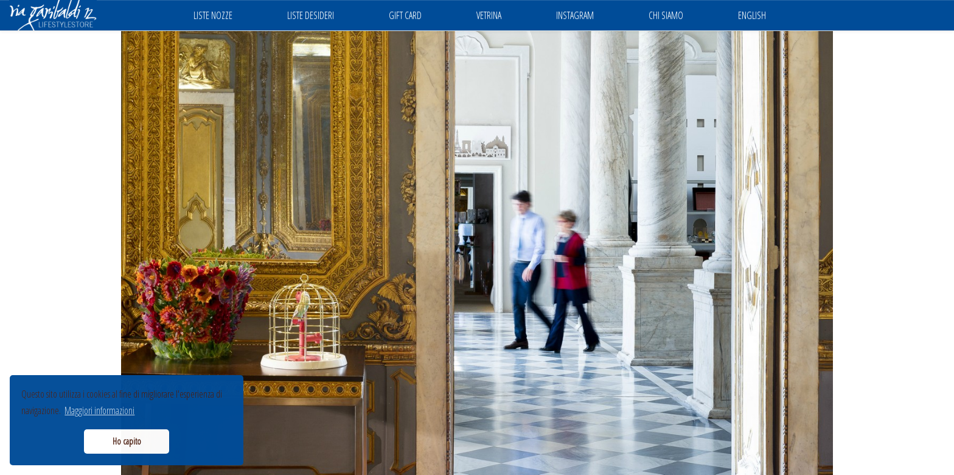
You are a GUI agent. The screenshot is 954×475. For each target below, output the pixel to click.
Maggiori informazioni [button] (99, 410)
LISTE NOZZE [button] (212, 15)
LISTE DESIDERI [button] (310, 15)
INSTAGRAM (575, 15)
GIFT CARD (405, 15)
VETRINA (488, 15)
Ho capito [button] (127, 441)
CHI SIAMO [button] (666, 15)
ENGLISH (752, 15)
